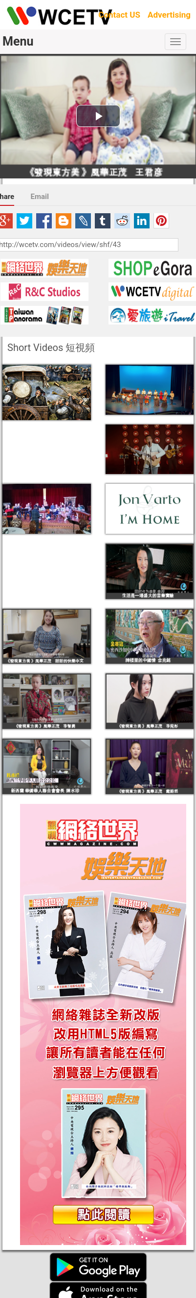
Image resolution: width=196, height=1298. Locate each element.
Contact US (119, 15)
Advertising (169, 15)
